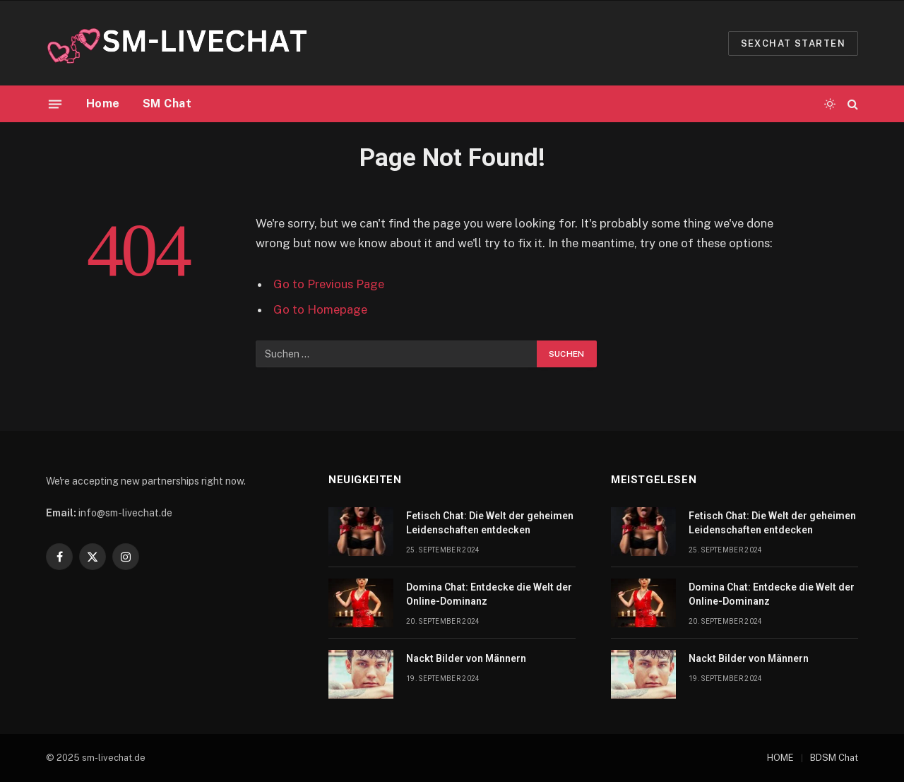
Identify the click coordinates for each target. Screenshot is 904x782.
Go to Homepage (320, 309)
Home (103, 103)
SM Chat (167, 103)
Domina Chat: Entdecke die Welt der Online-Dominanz (489, 594)
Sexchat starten (793, 43)
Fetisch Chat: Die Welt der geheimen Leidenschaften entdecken (489, 522)
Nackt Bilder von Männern (466, 658)
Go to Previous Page (328, 284)
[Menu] (55, 104)
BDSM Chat (834, 757)
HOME (780, 757)
